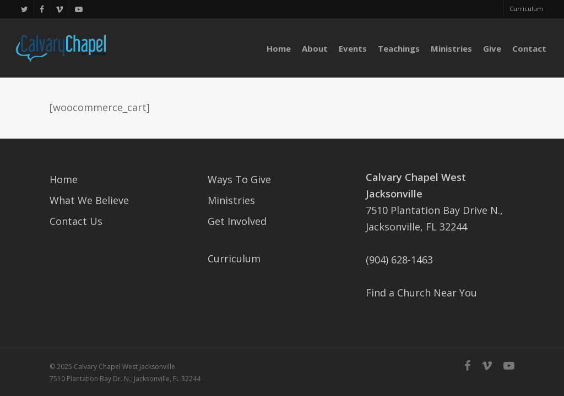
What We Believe (89, 200)
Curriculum (234, 258)
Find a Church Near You (421, 292)
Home (64, 179)
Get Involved (237, 221)
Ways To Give (239, 179)
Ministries (231, 200)
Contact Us (76, 221)
